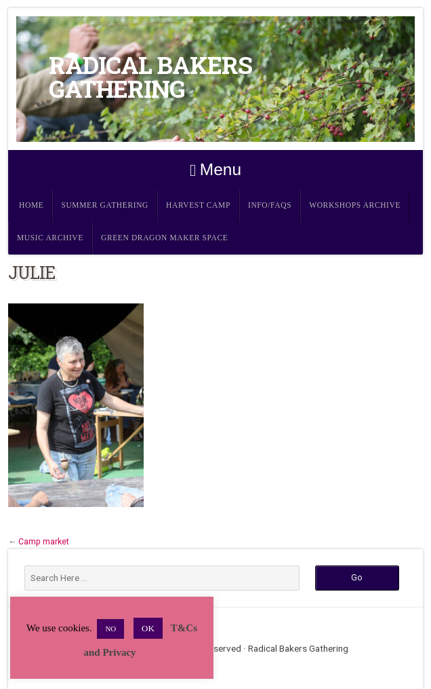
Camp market (43, 541)
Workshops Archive (355, 205)
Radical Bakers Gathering (150, 77)
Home (31, 205)
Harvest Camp (198, 205)
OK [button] (148, 628)
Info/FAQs (269, 205)
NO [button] (110, 629)
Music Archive (50, 238)
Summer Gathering (104, 205)
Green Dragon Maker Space (164, 238)
